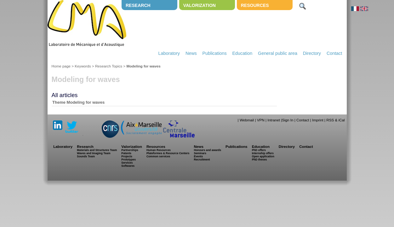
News (191, 53)
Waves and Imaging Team (93, 153)
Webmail (247, 120)
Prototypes (128, 159)
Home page (61, 66)
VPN (261, 120)
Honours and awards (207, 150)
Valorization (199, 5)
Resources (255, 5)
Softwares (127, 165)
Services (127, 162)
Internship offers (263, 153)
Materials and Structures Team (97, 150)
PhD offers (259, 150)
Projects (126, 156)
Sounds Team (86, 156)
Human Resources (158, 150)
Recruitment (202, 159)
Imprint (317, 120)
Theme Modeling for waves (78, 102)
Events (198, 156)
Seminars (200, 153)
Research (138, 5)
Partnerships (129, 150)
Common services (158, 156)
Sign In (287, 120)
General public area (277, 53)
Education (242, 53)
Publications (215, 53)
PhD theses (259, 159)
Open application (263, 156)
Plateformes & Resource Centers (167, 153)
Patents (126, 153)
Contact (334, 53)
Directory (312, 53)
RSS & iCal (335, 120)
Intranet (273, 120)
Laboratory (169, 53)
